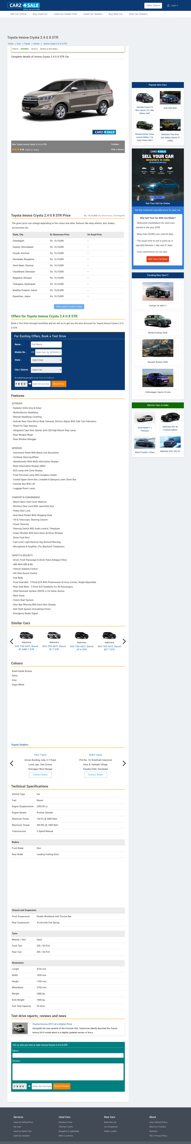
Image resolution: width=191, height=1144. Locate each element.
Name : (18, 344)
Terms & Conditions (46, 378)
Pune (70, 1122)
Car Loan (17, 1126)
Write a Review (117, 149)
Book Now (58, 384)
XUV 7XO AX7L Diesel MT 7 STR (109, 648)
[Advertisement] (95, 26)
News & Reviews (48, 48)
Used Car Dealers (92, 14)
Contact (162, 1126)
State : (18, 360)
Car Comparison (111, 1126)
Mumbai (62, 1122)
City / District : (22, 369)
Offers (25, 48)
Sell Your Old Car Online (158, 203)
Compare (115, 144)
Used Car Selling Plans (23, 1122)
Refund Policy (161, 1122)
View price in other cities (69, 306)
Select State (153, 5)
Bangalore (63, 1131)
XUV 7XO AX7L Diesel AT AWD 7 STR (26, 648)
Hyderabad (74, 1131)
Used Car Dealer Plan (65, 14)
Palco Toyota (40, 755)
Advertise (153, 1131)
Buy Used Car (40, 14)
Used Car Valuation (21, 1135)
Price (15, 48)
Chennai (62, 1126)
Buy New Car (116, 14)
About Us (153, 1126)
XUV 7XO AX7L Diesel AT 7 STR (54, 648)
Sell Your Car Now (157, 259)
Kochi (70, 1126)
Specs (34, 48)
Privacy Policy (161, 1135)
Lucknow (69, 1135)
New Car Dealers (138, 14)
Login (172, 5)
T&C (151, 1135)
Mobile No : (20, 352)
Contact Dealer (40, 774)
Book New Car (110, 1122)
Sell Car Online (18, 14)
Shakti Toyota (95, 755)
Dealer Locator (110, 1131)
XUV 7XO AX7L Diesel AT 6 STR (82, 648)
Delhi (61, 1135)
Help (151, 1122)
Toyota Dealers (19, 745)
